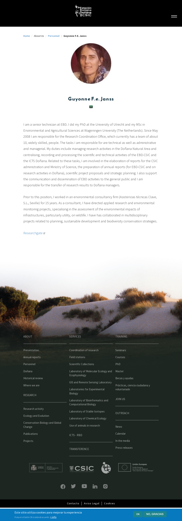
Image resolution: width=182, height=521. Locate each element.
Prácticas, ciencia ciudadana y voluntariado (132, 395)
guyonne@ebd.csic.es (91, 106)
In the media (122, 448)
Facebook (54, 486)
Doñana (27, 379)
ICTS (114, 468)
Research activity (33, 416)
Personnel (53, 36)
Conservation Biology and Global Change (42, 432)
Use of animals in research (84, 433)
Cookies (109, 503)
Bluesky (65, 486)
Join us (120, 407)
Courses (120, 365)
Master (119, 379)
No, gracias (155, 514)
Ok (138, 514)
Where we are (31, 393)
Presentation (31, 358)
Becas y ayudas (124, 386)
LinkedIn (87, 486)
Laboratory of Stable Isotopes (87, 419)
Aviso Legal (91, 503)
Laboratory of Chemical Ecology (87, 426)
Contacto (73, 503)
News (118, 434)
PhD (117, 372)
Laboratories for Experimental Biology (86, 399)
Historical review (33, 386)
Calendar (120, 441)
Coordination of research (84, 358)
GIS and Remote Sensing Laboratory (90, 390)
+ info (53, 517)
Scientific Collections (81, 372)
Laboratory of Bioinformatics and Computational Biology (88, 410)
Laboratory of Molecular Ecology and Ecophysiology (90, 381)
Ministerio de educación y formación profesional (53, 467)
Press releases (124, 456)
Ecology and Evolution (36, 424)
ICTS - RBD (75, 443)
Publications (30, 442)
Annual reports (32, 365)
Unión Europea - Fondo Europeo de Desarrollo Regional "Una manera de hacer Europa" (144, 467)
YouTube (76, 486)
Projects (28, 449)
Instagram (97, 486)
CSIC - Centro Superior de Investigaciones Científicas (90, 469)
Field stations (77, 365)
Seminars (120, 358)
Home (26, 36)
